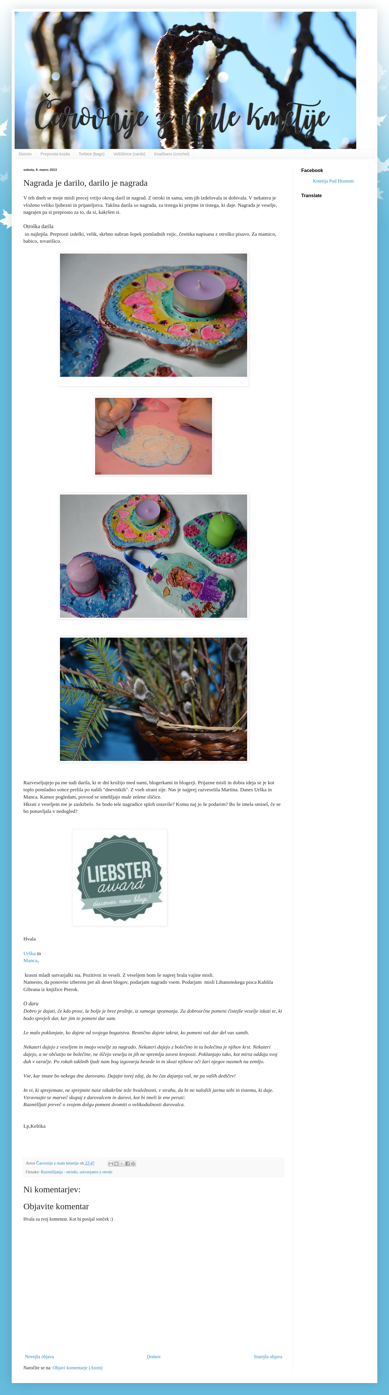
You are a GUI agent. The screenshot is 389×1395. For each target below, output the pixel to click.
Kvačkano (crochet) (172, 154)
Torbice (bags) (92, 154)
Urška (29, 953)
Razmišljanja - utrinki (59, 1172)
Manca (30, 960)
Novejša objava (39, 1356)
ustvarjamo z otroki (96, 1172)
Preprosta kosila (55, 154)
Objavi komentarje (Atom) (78, 1367)
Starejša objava (268, 1356)
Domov (25, 154)
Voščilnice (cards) (129, 154)
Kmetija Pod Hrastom (333, 180)
